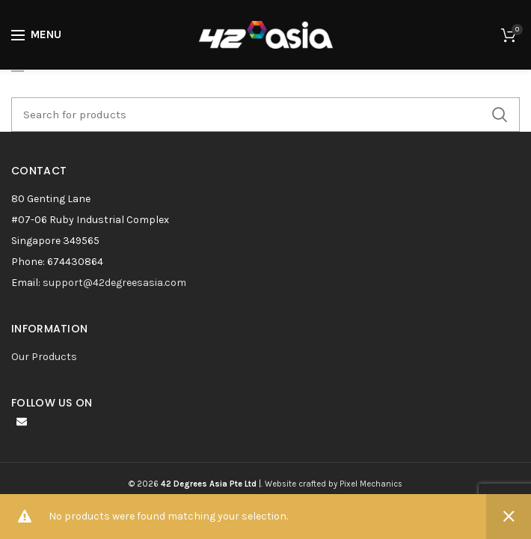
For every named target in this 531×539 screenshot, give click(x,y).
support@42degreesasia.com (114, 282)
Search (499, 114)
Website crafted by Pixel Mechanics (333, 484)
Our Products (44, 356)
